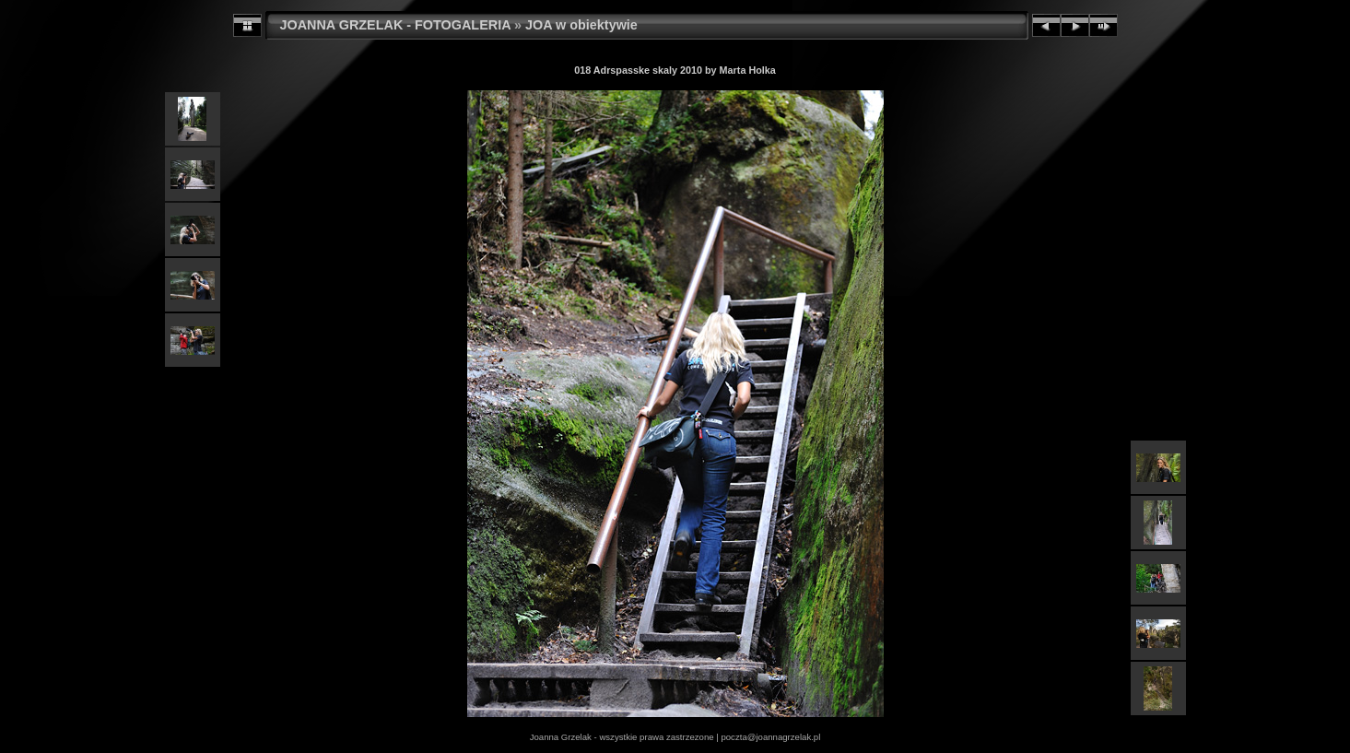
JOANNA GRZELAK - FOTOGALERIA (395, 25)
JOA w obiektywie (581, 25)
